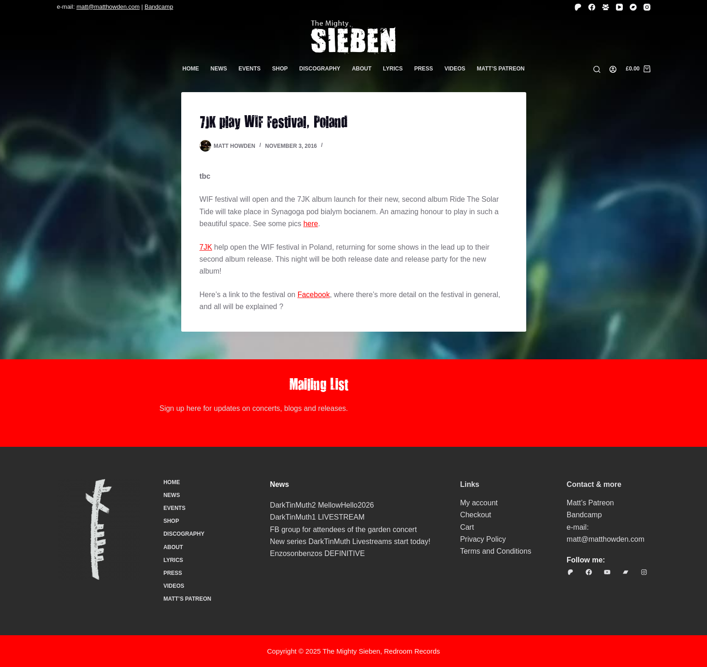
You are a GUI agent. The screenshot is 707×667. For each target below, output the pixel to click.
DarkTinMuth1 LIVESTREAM (317, 517)
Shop (280, 68)
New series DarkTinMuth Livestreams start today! (350, 541)
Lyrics (393, 68)
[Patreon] (578, 7)
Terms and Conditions (495, 551)
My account (479, 503)
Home (191, 68)
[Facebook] (591, 7)
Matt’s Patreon (501, 68)
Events (250, 68)
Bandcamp (158, 6)
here (310, 224)
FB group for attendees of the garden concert (343, 529)
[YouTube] (619, 7)
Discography (319, 68)
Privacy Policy (483, 539)
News (219, 68)
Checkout (475, 515)
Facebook (314, 294)
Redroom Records (412, 651)
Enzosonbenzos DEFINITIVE (317, 553)
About (362, 68)
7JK (206, 247)
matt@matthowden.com (107, 6)
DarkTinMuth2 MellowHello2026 (322, 505)
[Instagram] (647, 7)
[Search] (596, 69)
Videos (454, 68)
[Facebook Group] (605, 7)
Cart (467, 527)
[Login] (612, 69)
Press (423, 68)
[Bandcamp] (633, 7)
